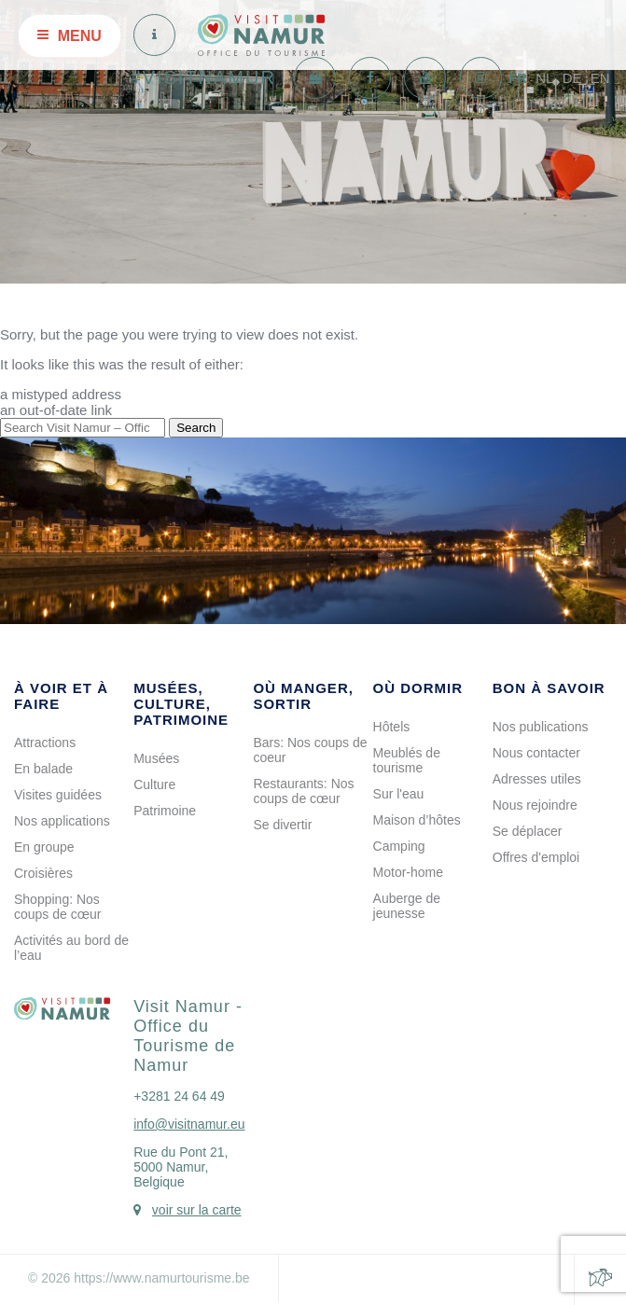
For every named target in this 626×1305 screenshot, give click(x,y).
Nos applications (62, 820)
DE (572, 78)
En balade (43, 768)
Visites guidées (58, 794)
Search (196, 428)
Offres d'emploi (536, 857)
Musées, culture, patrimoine (181, 704)
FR (517, 78)
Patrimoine (164, 810)
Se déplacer (528, 831)
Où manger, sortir (303, 696)
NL (544, 78)
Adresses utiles (537, 778)
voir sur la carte (197, 1209)
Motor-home (408, 872)
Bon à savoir (549, 688)
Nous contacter (536, 752)
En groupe (44, 847)
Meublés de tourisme (406, 760)
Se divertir (282, 824)
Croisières (43, 873)
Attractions (45, 742)
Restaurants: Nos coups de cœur (303, 791)
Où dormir (418, 688)
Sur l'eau (398, 793)
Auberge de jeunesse (406, 906)
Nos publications (541, 726)
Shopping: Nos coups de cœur (57, 907)
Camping (399, 846)
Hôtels (391, 726)
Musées (156, 758)
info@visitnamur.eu (188, 1124)
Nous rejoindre (535, 805)
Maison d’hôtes (417, 819)
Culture (154, 784)
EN (600, 78)
